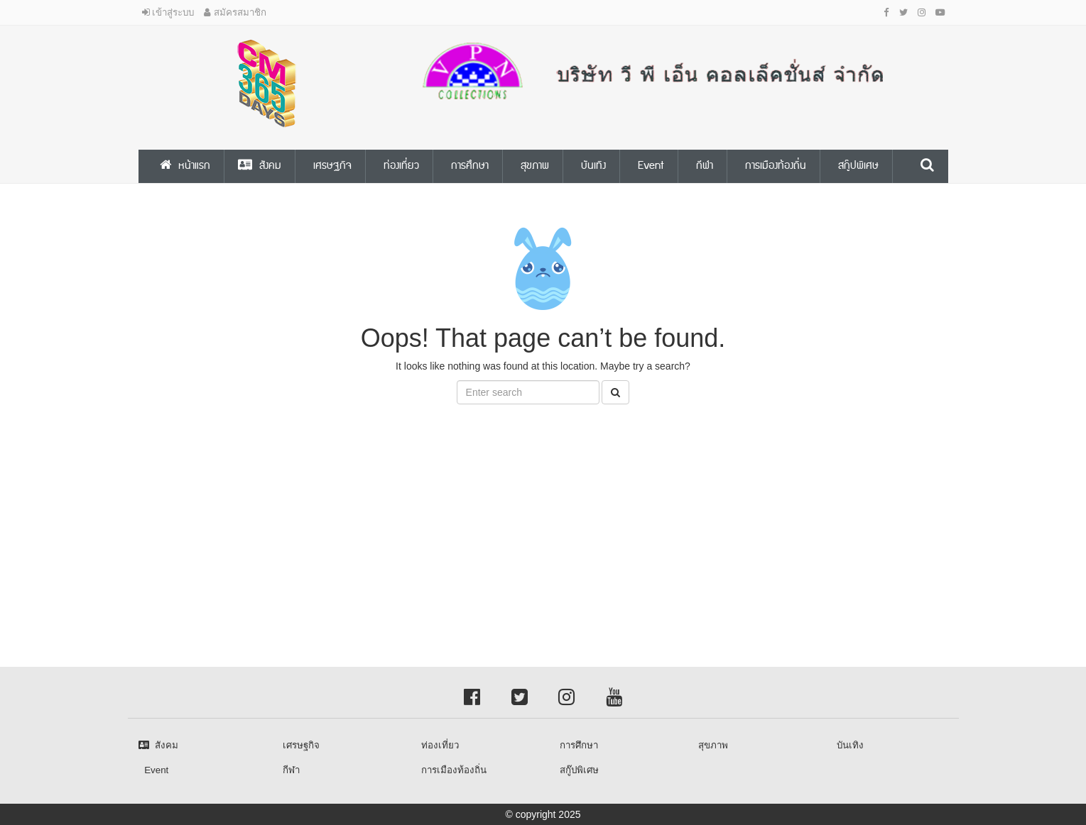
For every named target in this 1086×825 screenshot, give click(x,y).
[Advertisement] (426, 518)
